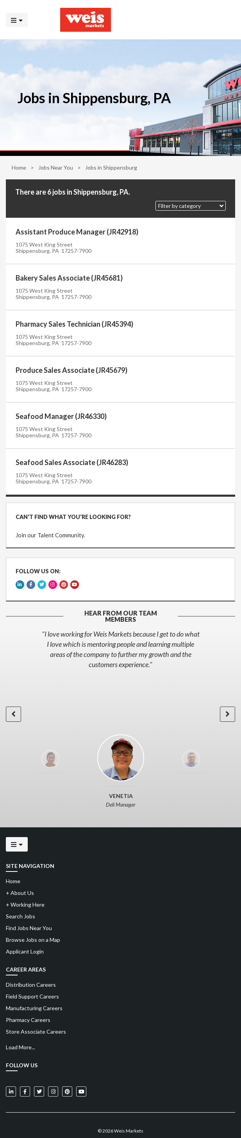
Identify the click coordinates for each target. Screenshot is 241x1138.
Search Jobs (20, 899)
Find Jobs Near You (29, 910)
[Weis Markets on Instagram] (53, 1074)
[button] (190, 206)
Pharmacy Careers (28, 1002)
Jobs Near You (55, 167)
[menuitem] (120, 967)
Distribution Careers (31, 967)
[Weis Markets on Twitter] (39, 1074)
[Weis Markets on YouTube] (81, 1074)
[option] (120, 632)
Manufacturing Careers (34, 991)
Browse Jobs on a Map (33, 922)
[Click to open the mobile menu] (17, 20)
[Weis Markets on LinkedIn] (11, 1074)
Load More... (20, 1030)
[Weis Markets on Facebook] (25, 1074)
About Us (20, 875)
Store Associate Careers (36, 1014)
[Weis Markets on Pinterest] (67, 1074)
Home (19, 167)
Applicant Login (25, 934)
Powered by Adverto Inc (120, 1125)
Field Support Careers (32, 979)
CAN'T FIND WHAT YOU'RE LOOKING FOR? (69, 513)
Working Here (25, 887)
